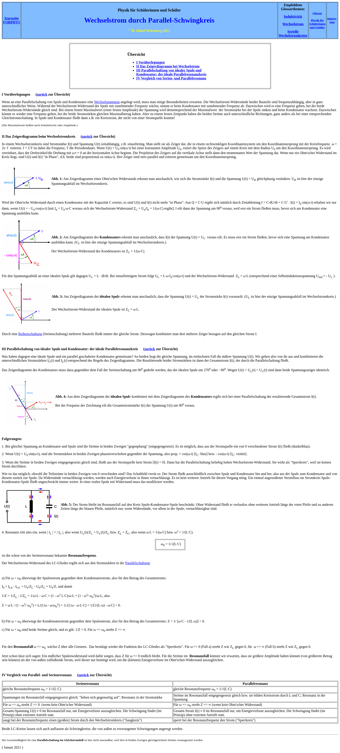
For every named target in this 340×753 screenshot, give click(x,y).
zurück (42, 94)
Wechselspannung (107, 102)
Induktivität (293, 16)
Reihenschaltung (30, 334)
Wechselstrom (293, 24)
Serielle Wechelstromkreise (292, 33)
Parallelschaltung (137, 563)
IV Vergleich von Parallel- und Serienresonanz (37, 675)
